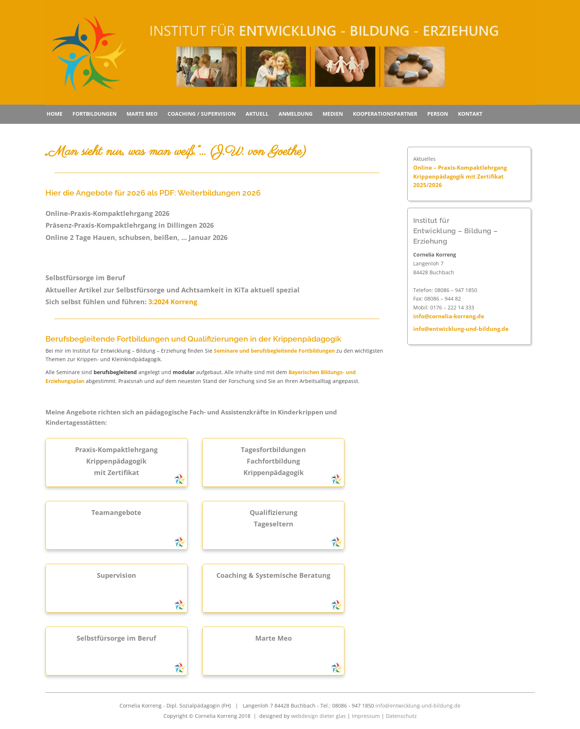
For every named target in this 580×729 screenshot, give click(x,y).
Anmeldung (296, 113)
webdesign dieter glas (318, 715)
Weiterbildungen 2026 (219, 192)
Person (437, 113)
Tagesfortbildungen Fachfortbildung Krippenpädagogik (273, 461)
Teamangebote (116, 512)
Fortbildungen (94, 113)
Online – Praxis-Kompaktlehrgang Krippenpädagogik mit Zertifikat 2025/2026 (460, 176)
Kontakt (470, 113)
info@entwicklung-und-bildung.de (461, 329)
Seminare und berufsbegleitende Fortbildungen (274, 350)
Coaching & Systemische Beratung (273, 575)
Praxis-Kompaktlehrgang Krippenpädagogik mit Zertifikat (116, 461)
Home (55, 113)
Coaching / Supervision (202, 113)
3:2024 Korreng (172, 301)
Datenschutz (401, 715)
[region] (290, 52)
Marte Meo (142, 113)
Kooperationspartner (385, 113)
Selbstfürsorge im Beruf (116, 638)
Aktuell (257, 113)
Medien (333, 113)
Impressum (366, 715)
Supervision (116, 575)
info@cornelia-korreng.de (448, 316)
